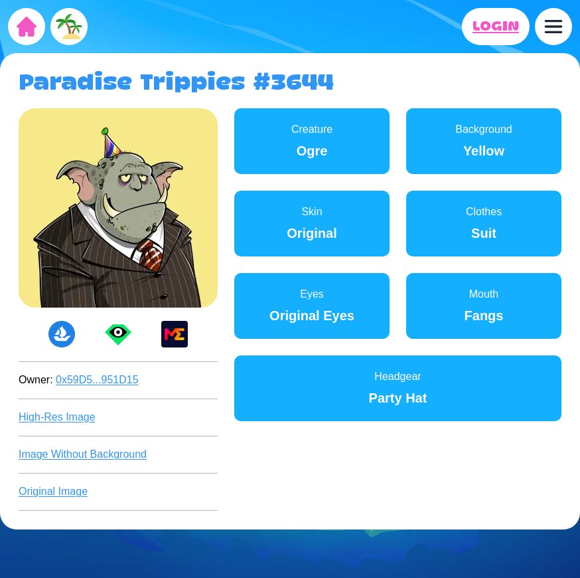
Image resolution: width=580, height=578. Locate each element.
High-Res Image (57, 417)
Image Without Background (83, 454)
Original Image (53, 491)
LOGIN (495, 26)
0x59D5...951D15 (97, 379)
